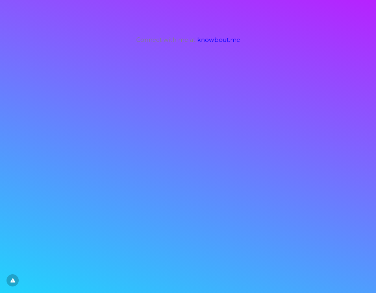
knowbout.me (218, 40)
